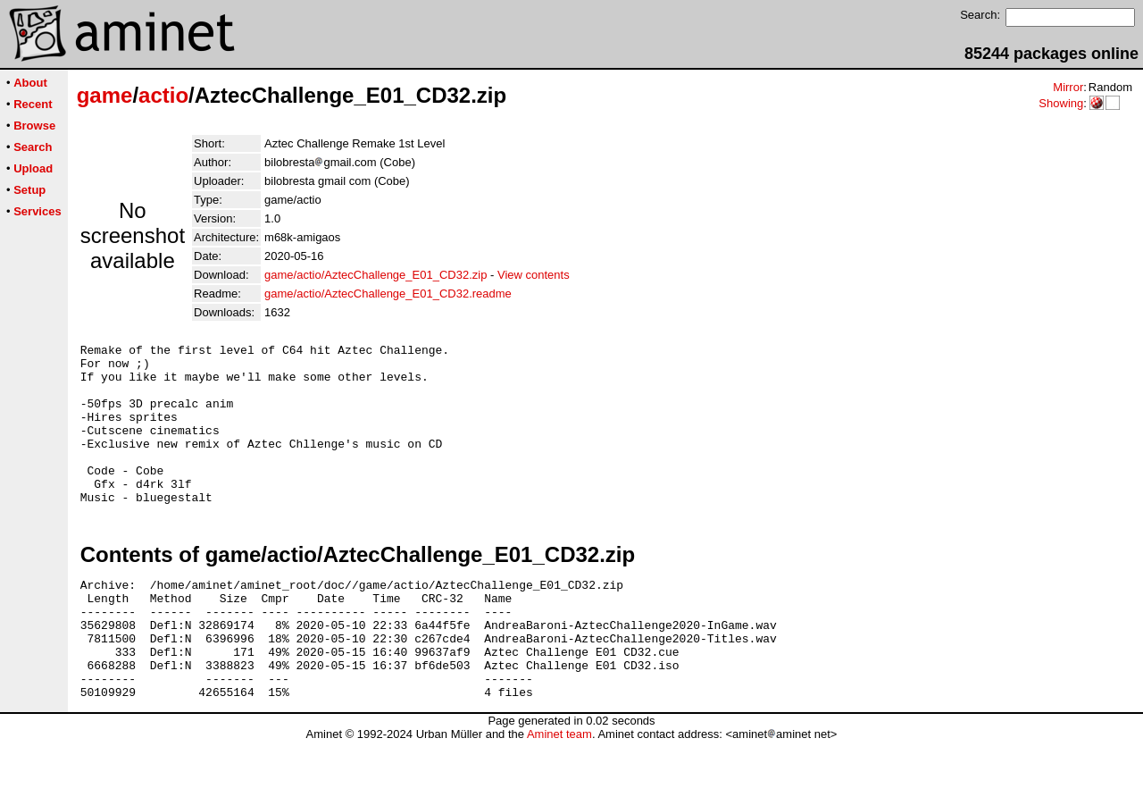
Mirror (1068, 87)
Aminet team (559, 790)
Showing (1061, 103)
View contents (533, 274)
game (105, 95)
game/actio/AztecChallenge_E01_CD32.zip (375, 274)
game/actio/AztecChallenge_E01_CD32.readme (388, 293)
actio (163, 95)
